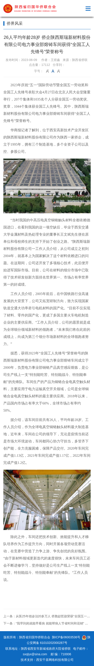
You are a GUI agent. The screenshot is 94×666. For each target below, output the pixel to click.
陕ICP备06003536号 (66, 637)
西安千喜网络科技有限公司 (55, 660)
